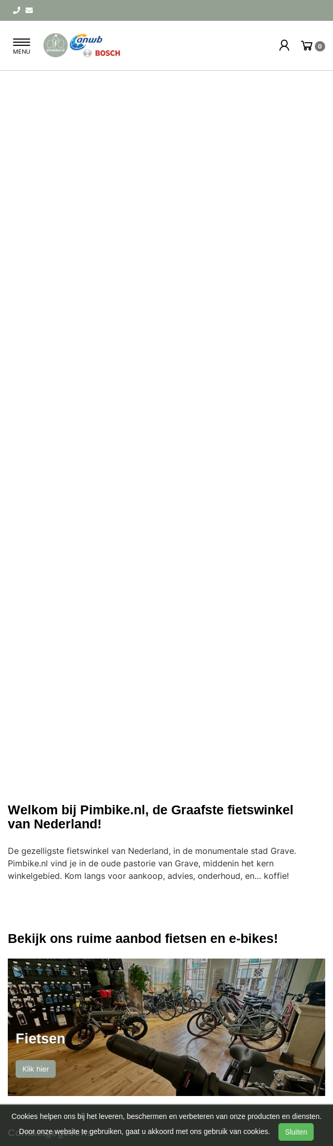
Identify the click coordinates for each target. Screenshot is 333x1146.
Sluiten (296, 1132)
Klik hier (35, 1068)
